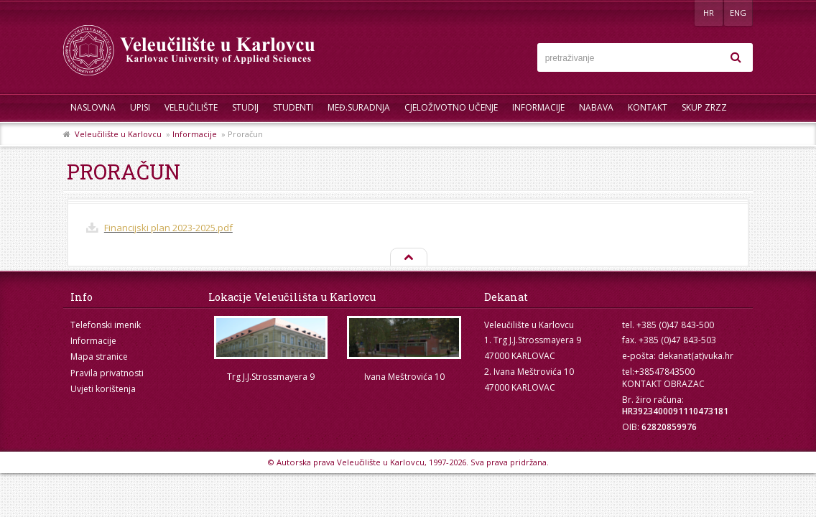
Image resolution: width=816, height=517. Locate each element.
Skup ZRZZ (704, 107)
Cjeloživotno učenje (451, 107)
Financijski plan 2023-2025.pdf (168, 227)
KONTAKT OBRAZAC (663, 384)
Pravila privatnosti (107, 373)
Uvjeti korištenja (103, 389)
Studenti (293, 107)
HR (708, 12)
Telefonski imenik (105, 325)
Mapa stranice (99, 356)
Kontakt (647, 107)
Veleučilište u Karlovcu (118, 134)
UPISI (140, 107)
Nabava (596, 107)
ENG (738, 12)
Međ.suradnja (359, 107)
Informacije (538, 107)
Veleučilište (191, 107)
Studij (245, 107)
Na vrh (408, 258)
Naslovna (93, 107)
